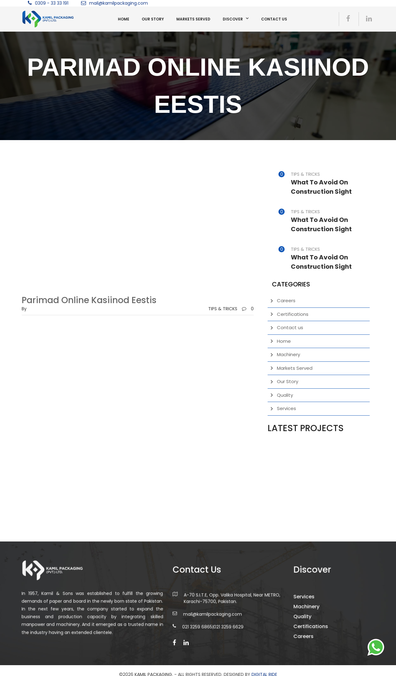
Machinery (288, 354)
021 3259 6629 (228, 637)
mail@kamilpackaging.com (118, 3)
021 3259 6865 (197, 637)
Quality (285, 395)
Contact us (274, 19)
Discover (233, 19)
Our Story (153, 19)
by (24, 309)
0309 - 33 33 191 (51, 3)
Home (123, 19)
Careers (286, 300)
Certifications (292, 314)
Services (286, 408)
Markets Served (193, 19)
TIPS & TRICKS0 (231, 309)
